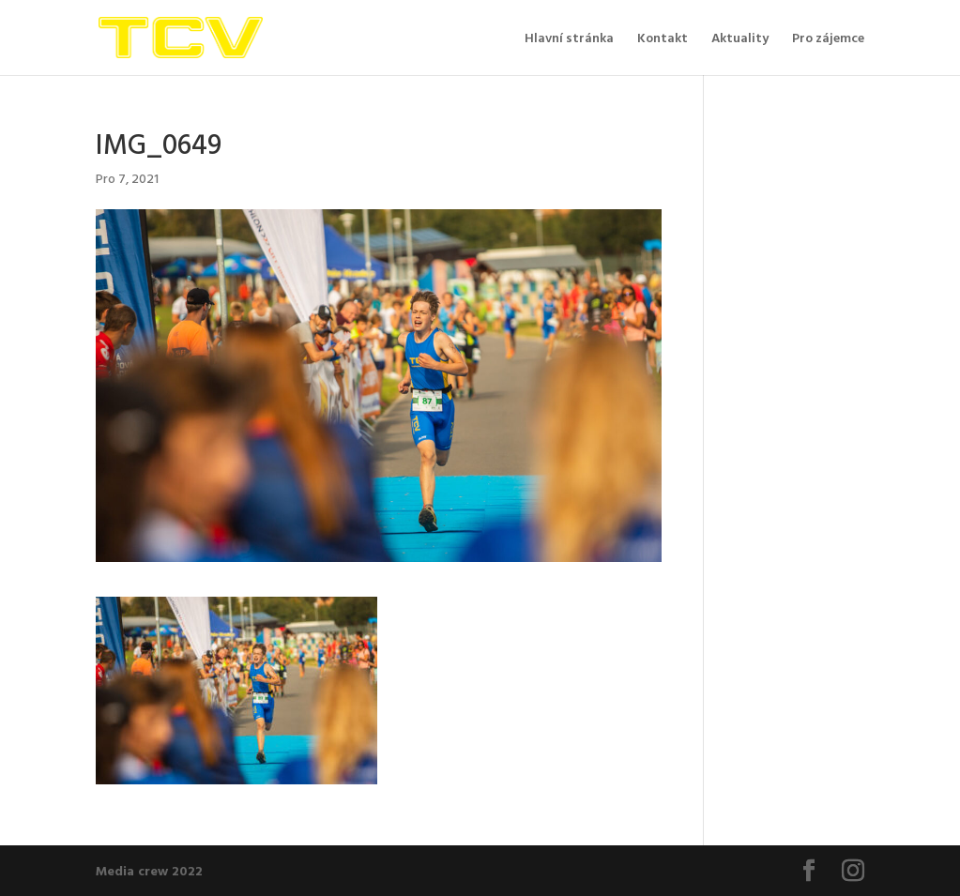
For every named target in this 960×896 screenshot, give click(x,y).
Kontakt (662, 39)
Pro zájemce (828, 39)
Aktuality (740, 39)
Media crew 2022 (149, 870)
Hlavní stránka (569, 39)
